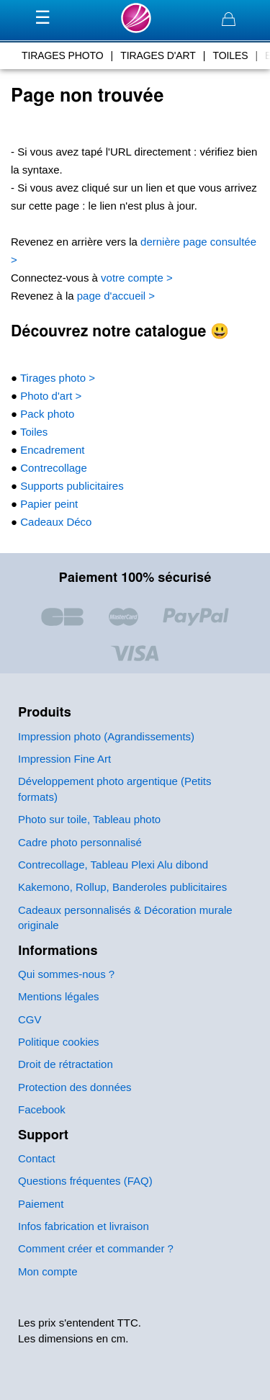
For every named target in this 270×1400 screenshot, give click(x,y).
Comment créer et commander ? (96, 1248)
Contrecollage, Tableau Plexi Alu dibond (113, 864)
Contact (36, 1158)
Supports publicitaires (70, 486)
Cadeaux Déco (54, 522)
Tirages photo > (56, 378)
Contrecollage (52, 468)
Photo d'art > (49, 396)
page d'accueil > (115, 296)
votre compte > (135, 278)
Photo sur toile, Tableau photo (89, 819)
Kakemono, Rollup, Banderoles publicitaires (122, 887)
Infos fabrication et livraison (83, 1226)
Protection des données (75, 1087)
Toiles (32, 432)
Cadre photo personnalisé (80, 842)
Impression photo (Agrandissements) (106, 736)
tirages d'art (158, 55)
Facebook (42, 1109)
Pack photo (45, 414)
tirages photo (63, 55)
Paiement (40, 1204)
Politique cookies (58, 1042)
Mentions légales (58, 996)
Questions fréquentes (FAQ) (85, 1181)
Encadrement (50, 450)
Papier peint (47, 504)
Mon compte (48, 1271)
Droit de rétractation (65, 1064)
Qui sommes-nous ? (66, 974)
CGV (30, 1019)
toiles (230, 55)
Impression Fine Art (64, 759)
